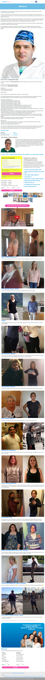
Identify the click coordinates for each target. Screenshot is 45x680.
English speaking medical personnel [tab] (32, 180)
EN (34, 1)
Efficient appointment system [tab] (30, 160)
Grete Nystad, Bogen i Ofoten (10, 289)
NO (32, 1)
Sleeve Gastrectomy (40, 676)
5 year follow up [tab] (27, 176)
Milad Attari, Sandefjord (8, 450)
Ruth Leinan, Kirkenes (7, 418)
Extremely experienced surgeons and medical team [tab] (34, 172)
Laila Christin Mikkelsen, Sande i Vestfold (13, 583)
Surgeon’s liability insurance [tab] (30, 186)
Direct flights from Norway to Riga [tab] (32, 184)
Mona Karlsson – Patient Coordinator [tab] (9, 137)
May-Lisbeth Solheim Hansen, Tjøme (12, 615)
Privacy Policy (28, 678)
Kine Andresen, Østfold (8, 353)
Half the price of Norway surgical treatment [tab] (34, 178)
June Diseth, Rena (6, 517)
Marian (3, 320)
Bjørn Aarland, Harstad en (9, 257)
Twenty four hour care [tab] (29, 182)
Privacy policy (4, 177)
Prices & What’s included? (7, 676)
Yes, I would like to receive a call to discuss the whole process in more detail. (11, 170)
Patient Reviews (14, 676)
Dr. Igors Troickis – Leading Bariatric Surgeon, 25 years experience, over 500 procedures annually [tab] (22, 154)
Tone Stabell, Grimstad (8, 386)
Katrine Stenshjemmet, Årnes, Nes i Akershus (14, 550)
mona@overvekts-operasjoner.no (18, 673)
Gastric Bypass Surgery (25, 676)
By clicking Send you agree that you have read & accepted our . (11, 177)
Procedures (20, 676)
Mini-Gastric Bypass (33, 676)
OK (32, 678)
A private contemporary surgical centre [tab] (32, 169)
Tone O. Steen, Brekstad (8, 483)
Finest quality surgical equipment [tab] (31, 175)
